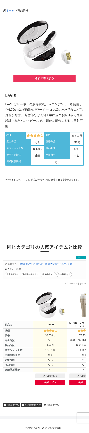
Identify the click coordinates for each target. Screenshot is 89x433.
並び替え (11, 263)
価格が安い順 (25, 263)
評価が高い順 (40, 263)
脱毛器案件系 (11, 405)
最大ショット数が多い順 (60, 263)
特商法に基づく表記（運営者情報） (45, 428)
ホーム (10, 10)
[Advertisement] (44, 209)
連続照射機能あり (31, 405)
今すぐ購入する (44, 78)
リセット (81, 257)
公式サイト (50, 382)
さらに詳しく (50, 376)
